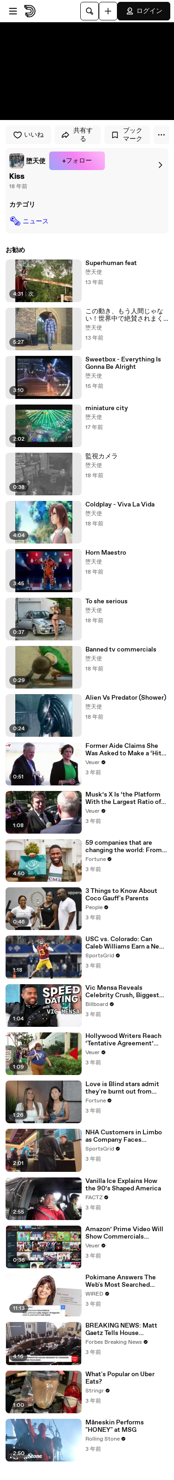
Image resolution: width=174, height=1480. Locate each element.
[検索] (89, 11)
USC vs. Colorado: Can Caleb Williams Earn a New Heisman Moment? (124, 943)
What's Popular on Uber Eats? (120, 1378)
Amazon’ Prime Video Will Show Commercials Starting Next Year (124, 1233)
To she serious (106, 601)
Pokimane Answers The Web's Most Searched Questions (120, 1281)
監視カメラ (101, 456)
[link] (27, 160)
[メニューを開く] (13, 11)
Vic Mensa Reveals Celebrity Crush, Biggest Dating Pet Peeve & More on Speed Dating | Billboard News (125, 991)
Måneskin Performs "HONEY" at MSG (114, 1426)
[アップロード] (108, 11)
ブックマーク (126, 134)
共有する (77, 134)
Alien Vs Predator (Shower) (125, 698)
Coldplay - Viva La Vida (120, 504)
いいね (28, 134)
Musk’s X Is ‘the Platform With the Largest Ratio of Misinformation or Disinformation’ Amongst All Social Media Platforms (125, 798)
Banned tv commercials (120, 649)
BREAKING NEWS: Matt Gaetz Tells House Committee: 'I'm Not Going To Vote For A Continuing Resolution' (125, 1329)
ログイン (143, 11)
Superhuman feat (111, 263)
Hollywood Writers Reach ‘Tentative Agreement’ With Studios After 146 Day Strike (126, 1039)
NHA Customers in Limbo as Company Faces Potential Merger (123, 1136)
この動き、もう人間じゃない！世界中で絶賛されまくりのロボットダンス (124, 315)
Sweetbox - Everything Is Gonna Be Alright (123, 363)
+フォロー (77, 161)
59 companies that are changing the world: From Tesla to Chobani (123, 846)
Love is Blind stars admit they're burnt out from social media (122, 1088)
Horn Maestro (105, 553)
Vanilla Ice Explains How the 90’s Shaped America (123, 1184)
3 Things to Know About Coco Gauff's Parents (121, 894)
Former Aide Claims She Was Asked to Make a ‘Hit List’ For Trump (123, 749)
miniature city (106, 408)
